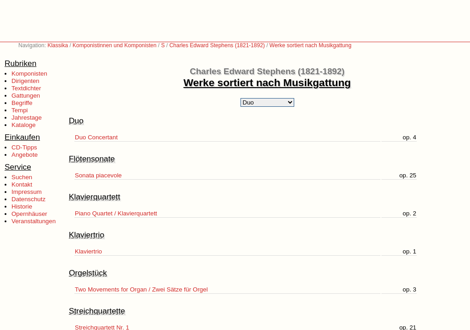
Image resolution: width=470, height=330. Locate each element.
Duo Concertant (96, 137)
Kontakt (21, 184)
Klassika (57, 45)
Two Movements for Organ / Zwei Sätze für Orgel (141, 289)
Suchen (21, 177)
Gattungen (25, 95)
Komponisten (29, 73)
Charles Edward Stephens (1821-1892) (217, 45)
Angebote (24, 154)
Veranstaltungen (33, 221)
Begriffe (22, 102)
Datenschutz (28, 199)
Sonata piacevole (98, 175)
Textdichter (26, 88)
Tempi (19, 110)
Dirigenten (25, 80)
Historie (21, 206)
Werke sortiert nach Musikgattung (310, 45)
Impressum (26, 191)
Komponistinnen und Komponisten (115, 45)
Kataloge (23, 124)
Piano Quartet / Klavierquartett (116, 213)
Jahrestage (26, 117)
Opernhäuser (29, 213)
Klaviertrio (88, 251)
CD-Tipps (24, 147)
